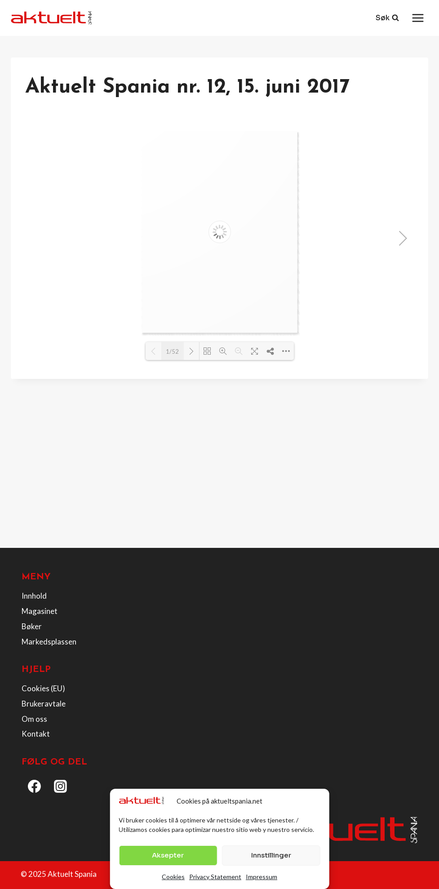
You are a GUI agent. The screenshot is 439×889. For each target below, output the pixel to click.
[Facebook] (35, 786)
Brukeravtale (44, 703)
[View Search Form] (387, 18)
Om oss (34, 719)
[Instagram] (61, 786)
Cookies (173, 876)
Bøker (32, 626)
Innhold (34, 595)
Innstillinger (271, 855)
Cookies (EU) (43, 688)
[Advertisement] (219, 474)
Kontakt (36, 733)
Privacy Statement (215, 876)
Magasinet (40, 611)
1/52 (172, 351)
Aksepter (168, 855)
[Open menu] (417, 18)
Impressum (261, 876)
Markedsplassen (49, 641)
